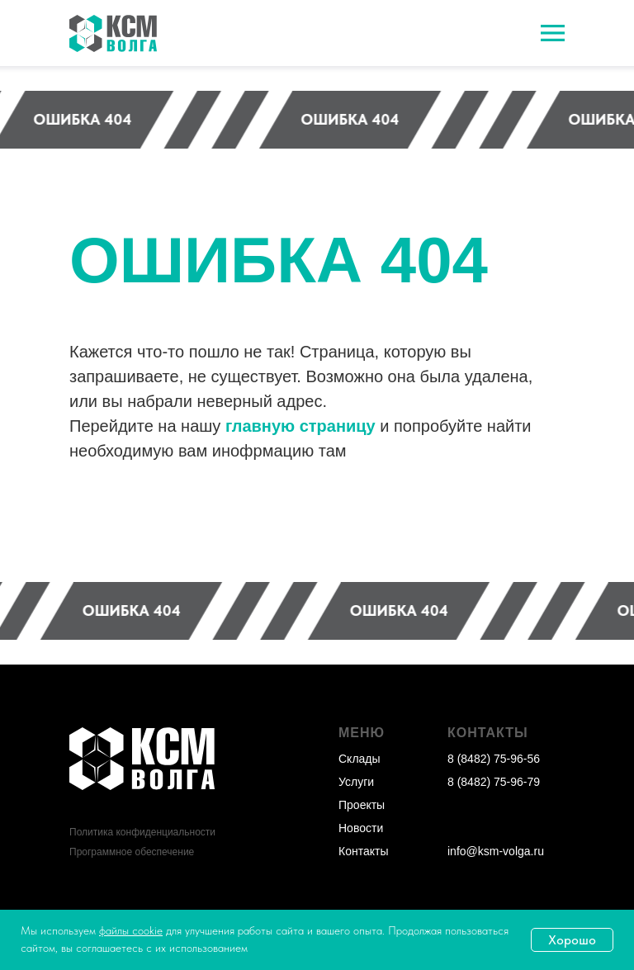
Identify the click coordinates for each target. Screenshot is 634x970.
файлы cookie (131, 930)
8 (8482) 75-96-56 (493, 758)
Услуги (356, 781)
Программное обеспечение (131, 852)
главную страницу (300, 426)
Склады (359, 758)
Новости (360, 828)
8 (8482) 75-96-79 (493, 781)
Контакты (363, 851)
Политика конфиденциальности (142, 832)
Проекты (361, 804)
